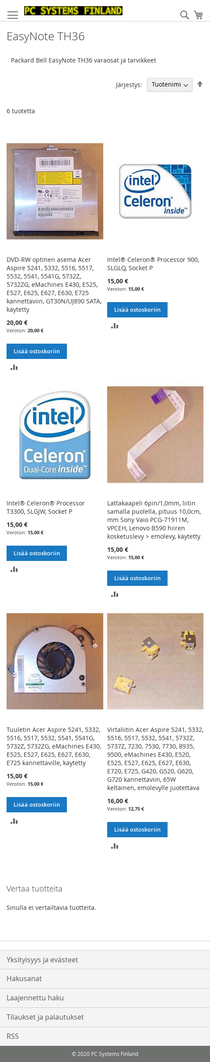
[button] (14, 366)
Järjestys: (129, 84)
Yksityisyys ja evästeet (42, 960)
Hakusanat (24, 978)
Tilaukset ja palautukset (45, 1017)
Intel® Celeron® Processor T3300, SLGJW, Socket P (46, 507)
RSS (13, 1036)
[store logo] (73, 10)
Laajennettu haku (35, 998)
